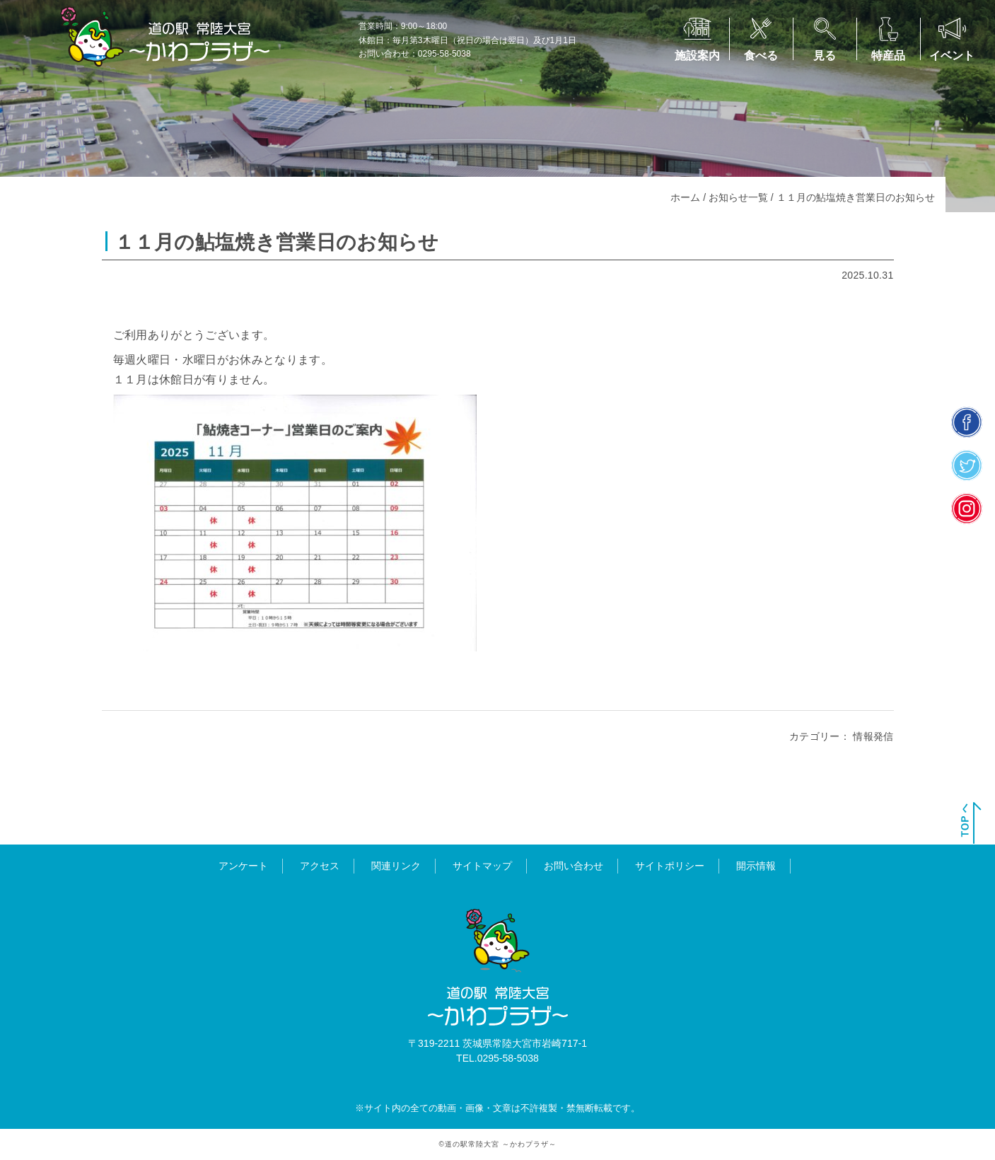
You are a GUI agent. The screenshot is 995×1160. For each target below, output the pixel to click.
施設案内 (697, 56)
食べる (761, 56)
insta (967, 508)
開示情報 (756, 865)
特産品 (888, 56)
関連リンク (396, 865)
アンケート (243, 865)
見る (824, 56)
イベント (951, 56)
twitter (967, 465)
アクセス (319, 865)
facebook (967, 422)
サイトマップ (482, 865)
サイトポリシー (669, 865)
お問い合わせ (573, 865)
